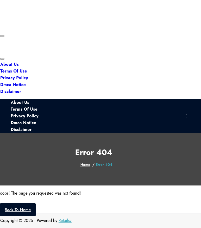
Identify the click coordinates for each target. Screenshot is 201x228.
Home (85, 164)
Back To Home (18, 210)
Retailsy (65, 221)
